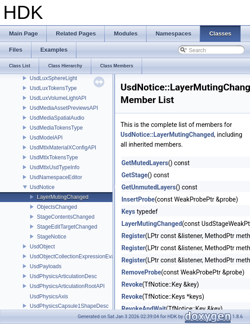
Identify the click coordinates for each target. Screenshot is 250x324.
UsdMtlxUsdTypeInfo (55, 167)
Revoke (131, 284)
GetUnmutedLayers (148, 187)
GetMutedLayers (144, 162)
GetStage (134, 175)
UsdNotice (42, 187)
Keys (128, 211)
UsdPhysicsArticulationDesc (63, 276)
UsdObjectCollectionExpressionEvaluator (79, 256)
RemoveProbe (141, 272)
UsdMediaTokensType (56, 128)
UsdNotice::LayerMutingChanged (167, 134)
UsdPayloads (46, 266)
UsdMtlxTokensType (54, 157)
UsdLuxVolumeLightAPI (58, 98)
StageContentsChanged (65, 217)
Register (133, 235)
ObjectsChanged (57, 207)
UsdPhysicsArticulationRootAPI (67, 286)
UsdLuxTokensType (53, 88)
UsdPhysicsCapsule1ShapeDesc (69, 306)
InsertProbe (138, 199)
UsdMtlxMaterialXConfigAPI (63, 147)
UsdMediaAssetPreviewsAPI (64, 108)
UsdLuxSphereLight (53, 78)
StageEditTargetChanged (67, 227)
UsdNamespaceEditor (56, 177)
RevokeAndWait (143, 308)
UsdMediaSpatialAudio (57, 118)
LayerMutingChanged (63, 197)
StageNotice (51, 237)
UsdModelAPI (46, 138)
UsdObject (42, 246)
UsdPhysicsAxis (49, 296)
